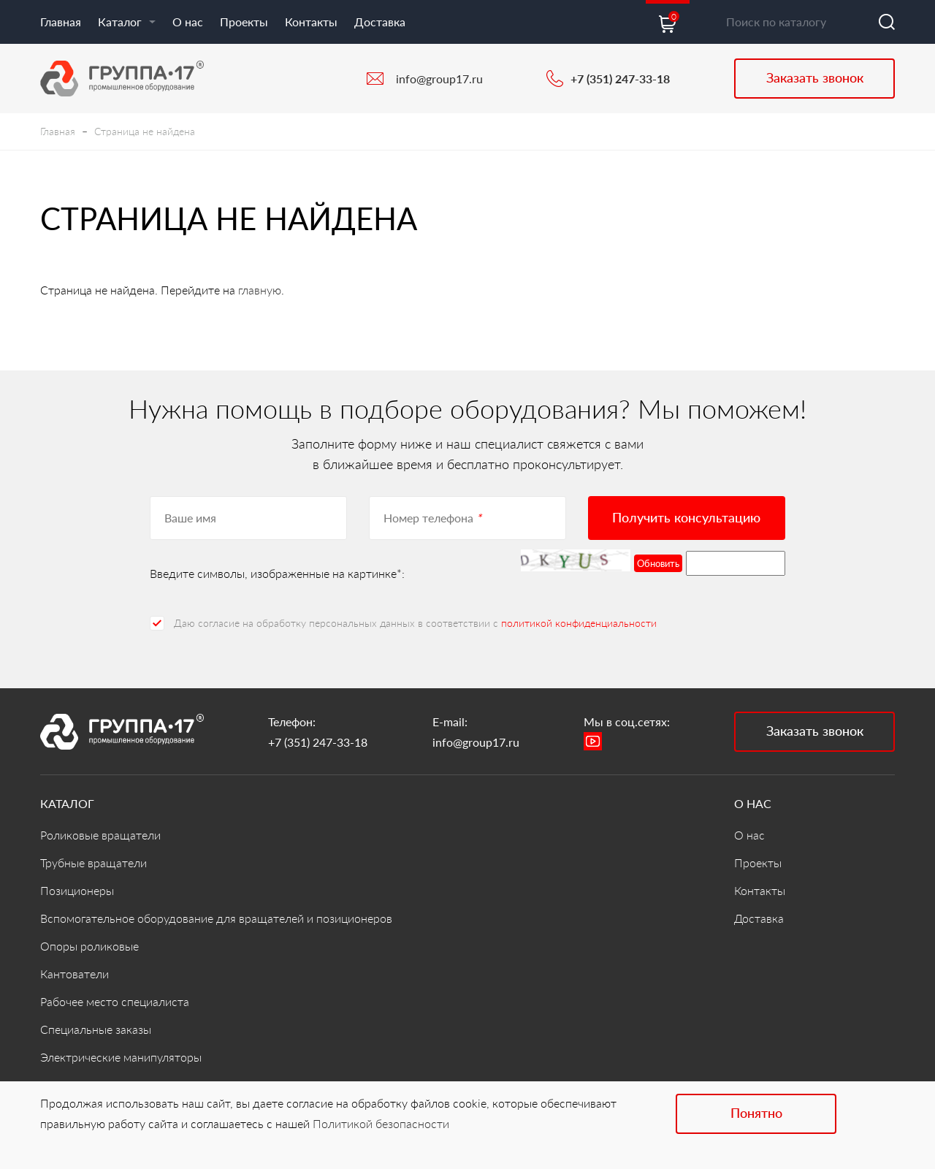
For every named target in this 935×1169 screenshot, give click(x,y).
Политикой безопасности (381, 1123)
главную (259, 290)
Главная (60, 21)
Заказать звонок (814, 77)
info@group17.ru (439, 78)
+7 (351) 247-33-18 (620, 78)
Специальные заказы (95, 1029)
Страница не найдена (144, 131)
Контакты (311, 21)
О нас (187, 21)
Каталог (127, 21)
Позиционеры (77, 890)
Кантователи (74, 973)
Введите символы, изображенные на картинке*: (277, 573)
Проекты (244, 21)
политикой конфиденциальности (579, 623)
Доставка (379, 21)
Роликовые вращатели (100, 835)
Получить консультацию (686, 517)
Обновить (658, 563)
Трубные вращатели (93, 862)
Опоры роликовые (89, 946)
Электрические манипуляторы (121, 1057)
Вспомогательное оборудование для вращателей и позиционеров (216, 918)
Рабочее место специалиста (114, 1001)
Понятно (756, 1113)
